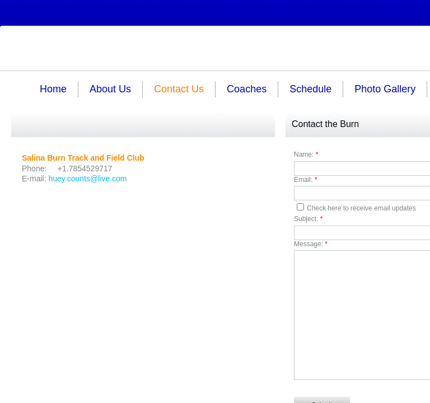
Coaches (247, 89)
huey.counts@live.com (87, 178)
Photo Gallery (384, 89)
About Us (110, 89)
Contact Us (179, 89)
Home (53, 89)
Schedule (310, 89)
